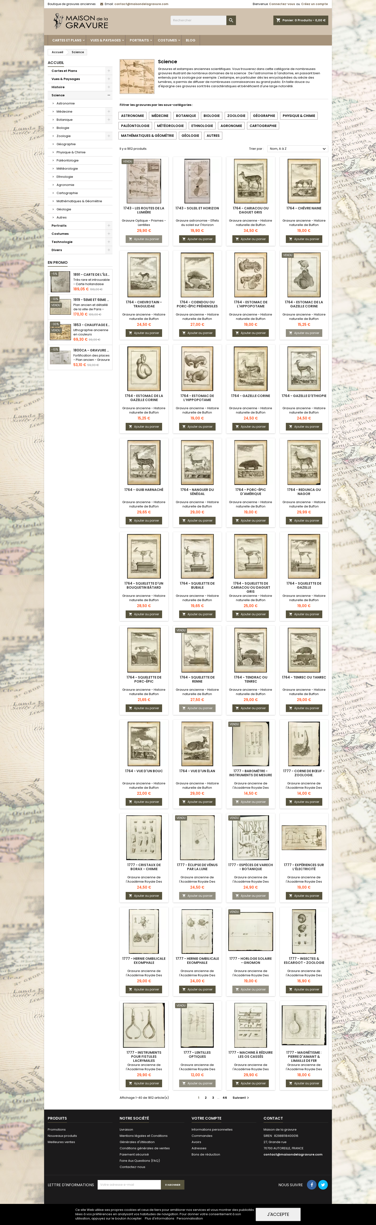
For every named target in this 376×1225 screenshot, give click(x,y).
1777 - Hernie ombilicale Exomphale (143, 960)
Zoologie (64, 136)
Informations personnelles (212, 1129)
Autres (62, 217)
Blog (190, 40)
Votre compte (206, 1118)
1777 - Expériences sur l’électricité (304, 867)
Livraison (126, 1129)
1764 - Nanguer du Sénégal (197, 491)
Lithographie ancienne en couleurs (90, 332)
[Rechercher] (203, 20)
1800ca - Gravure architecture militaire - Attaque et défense (91, 350)
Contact (273, 1118)
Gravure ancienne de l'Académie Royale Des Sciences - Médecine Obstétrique (144, 977)
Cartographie (67, 193)
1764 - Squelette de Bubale (197, 585)
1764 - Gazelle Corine (250, 395)
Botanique (65, 119)
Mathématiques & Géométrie (79, 201)
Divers (57, 250)
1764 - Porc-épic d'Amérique (250, 491)
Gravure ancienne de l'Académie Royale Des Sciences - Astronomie (197, 881)
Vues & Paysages (105, 40)
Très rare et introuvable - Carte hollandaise (91, 281)
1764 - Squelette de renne (197, 679)
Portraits (139, 40)
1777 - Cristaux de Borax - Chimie (144, 867)
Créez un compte (314, 4)
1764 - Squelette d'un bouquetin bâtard (143, 585)
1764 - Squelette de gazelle (304, 585)
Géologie (64, 209)
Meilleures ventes (61, 1142)
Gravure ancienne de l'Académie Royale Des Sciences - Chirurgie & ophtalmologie (144, 1071)
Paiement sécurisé (134, 1154)
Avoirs (196, 1142)
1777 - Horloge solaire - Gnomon (250, 960)
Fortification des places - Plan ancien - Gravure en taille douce (91, 359)
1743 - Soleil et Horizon (197, 208)
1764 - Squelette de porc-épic (144, 679)
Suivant (241, 1097)
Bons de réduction (206, 1154)
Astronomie (66, 103)
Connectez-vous (282, 4)
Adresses (199, 1148)
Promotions (57, 1129)
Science (58, 95)
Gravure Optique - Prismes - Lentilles (144, 222)
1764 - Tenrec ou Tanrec (304, 677)
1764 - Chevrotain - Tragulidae (144, 304)
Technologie (62, 242)
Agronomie (65, 185)
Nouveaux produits (62, 1135)
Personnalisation (190, 1218)
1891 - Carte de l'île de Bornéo (91, 275)
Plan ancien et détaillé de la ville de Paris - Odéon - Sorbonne (90, 309)
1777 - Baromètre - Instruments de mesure (250, 773)
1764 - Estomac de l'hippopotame (250, 304)
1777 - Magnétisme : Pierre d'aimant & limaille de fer (304, 1056)
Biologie (63, 128)
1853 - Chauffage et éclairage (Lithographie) (91, 325)
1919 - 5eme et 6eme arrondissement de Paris (91, 300)
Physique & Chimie (71, 152)
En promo (58, 262)
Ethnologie (65, 176)
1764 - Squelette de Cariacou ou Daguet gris (250, 587)
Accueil (56, 62)
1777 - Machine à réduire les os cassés (251, 1054)
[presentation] (134, 1201)
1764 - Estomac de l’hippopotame (197, 397)
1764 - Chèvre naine (304, 208)
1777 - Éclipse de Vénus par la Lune (197, 867)
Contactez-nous (132, 1167)
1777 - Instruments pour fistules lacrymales (144, 1056)
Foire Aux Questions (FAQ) (140, 1160)
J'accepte (278, 1214)
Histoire (58, 87)
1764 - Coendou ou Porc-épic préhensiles (197, 304)
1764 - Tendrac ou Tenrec (250, 679)
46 (225, 1097)
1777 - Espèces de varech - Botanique (250, 867)
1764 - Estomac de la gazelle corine (304, 304)
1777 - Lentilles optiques (197, 1054)
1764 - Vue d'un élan (197, 771)
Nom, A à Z (298, 149)
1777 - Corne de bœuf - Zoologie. (304, 773)
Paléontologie (68, 160)
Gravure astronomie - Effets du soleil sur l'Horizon (197, 222)
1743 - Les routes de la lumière (143, 210)
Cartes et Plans (67, 40)
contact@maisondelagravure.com (141, 4)
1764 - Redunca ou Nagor (304, 491)
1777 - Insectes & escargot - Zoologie (304, 960)
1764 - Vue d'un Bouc (144, 771)
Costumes (167, 40)
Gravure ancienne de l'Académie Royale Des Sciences (251, 787)
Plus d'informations (160, 1218)
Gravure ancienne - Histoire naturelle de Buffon (250, 222)
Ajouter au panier (144, 239)
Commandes (202, 1135)
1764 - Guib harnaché (143, 489)
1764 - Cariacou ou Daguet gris (251, 210)
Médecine (64, 111)
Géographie (66, 144)
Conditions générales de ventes (145, 1148)
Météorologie (67, 168)
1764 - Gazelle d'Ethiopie (304, 395)
